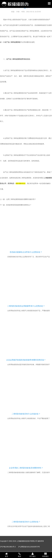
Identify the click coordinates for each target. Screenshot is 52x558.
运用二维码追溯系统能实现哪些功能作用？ (21, 199)
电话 (19, 554)
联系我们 (45, 554)
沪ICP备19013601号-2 (8, 547)
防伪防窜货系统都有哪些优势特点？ (18, 205)
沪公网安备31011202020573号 (29, 547)
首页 (6, 554)
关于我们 (32, 554)
